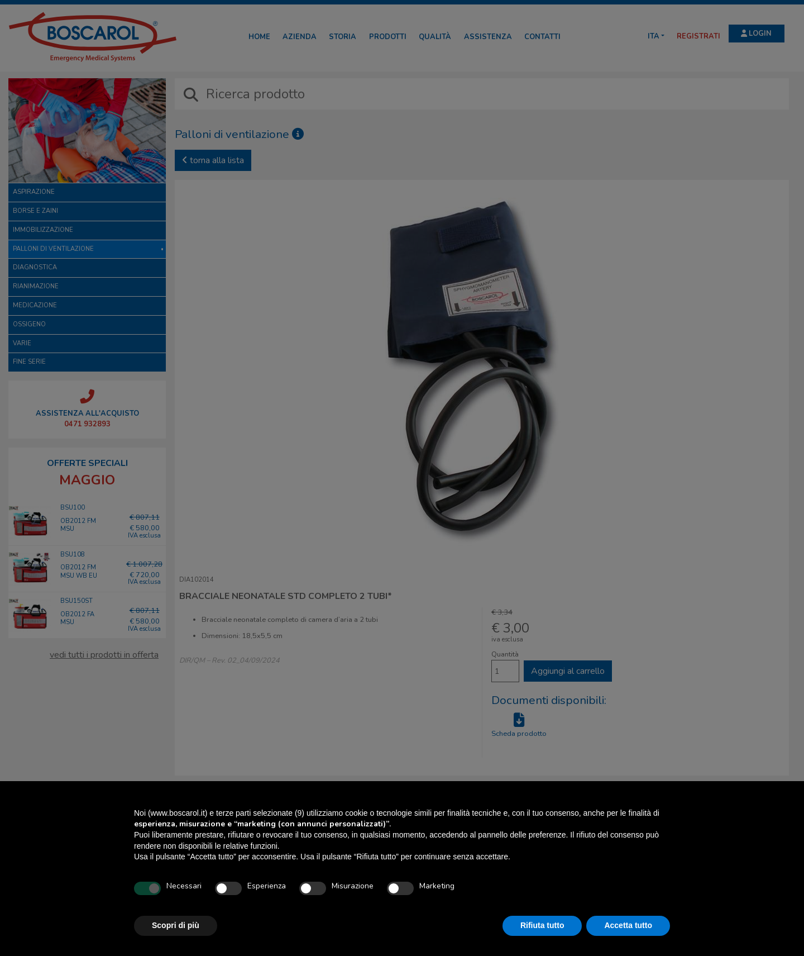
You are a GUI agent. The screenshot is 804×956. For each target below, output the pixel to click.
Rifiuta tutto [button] (542, 925)
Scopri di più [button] (175, 925)
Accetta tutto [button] (628, 925)
